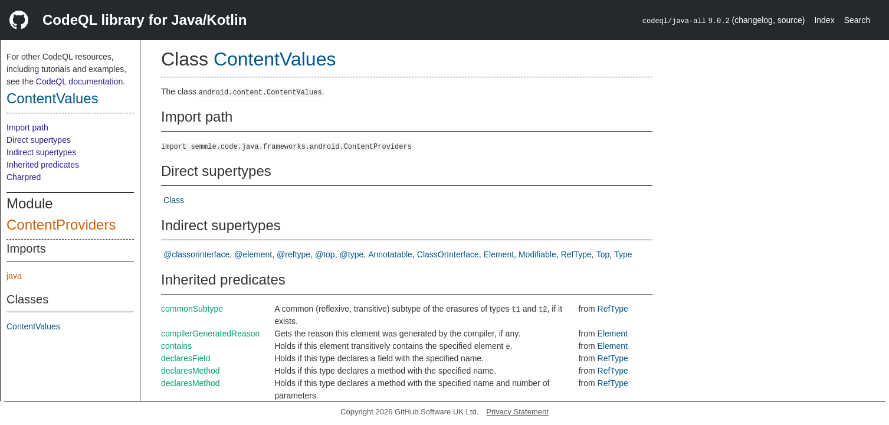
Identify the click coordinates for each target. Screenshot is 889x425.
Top (603, 254)
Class (173, 200)
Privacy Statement (517, 411)
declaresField (185, 358)
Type (623, 254)
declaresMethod (190, 370)
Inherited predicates (42, 164)
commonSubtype (192, 308)
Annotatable (390, 254)
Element (499, 254)
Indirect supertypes (41, 152)
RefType (576, 254)
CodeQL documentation (79, 81)
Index (824, 20)
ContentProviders (61, 225)
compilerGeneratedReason (210, 333)
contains (176, 346)
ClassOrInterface (448, 254)
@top (325, 254)
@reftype (293, 254)
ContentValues (52, 98)
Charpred (23, 177)
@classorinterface (196, 254)
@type (352, 254)
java (14, 275)
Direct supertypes (38, 140)
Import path (27, 127)
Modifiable (537, 254)
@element (253, 254)
